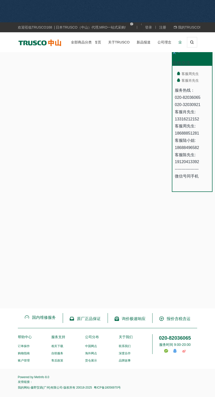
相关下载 (57, 346)
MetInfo (39, 377)
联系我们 (125, 346)
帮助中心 (25, 337)
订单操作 (24, 346)
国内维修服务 (40, 317)
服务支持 (58, 337)
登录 (148, 27)
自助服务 (57, 353)
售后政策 (57, 360)
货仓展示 (91, 360)
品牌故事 (125, 360)
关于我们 (126, 337)
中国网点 (91, 346)
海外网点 (91, 353)
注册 (162, 27)
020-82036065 (175, 338)
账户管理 (24, 360)
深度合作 (125, 353)
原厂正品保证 (84, 319)
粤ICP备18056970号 (107, 387)
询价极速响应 (129, 319)
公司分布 (92, 337)
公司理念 (164, 42)
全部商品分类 (81, 42)
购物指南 (24, 353)
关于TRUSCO (119, 42)
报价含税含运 (174, 319)
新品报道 (144, 42)
